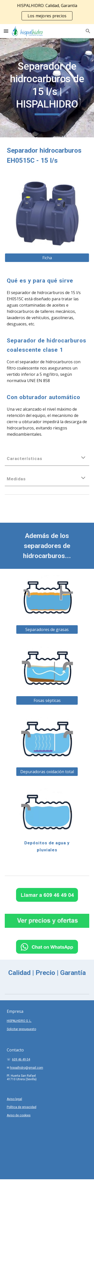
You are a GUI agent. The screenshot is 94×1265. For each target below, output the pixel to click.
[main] (47, 87)
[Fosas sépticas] (46, 700)
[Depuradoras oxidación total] (46, 771)
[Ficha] (47, 257)
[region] (47, 12)
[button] (6, 31)
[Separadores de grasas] (46, 629)
